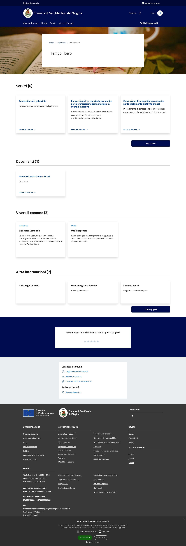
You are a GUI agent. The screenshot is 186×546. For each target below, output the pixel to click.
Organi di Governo (30, 433)
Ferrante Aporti (131, 285)
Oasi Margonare (79, 230)
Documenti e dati (30, 459)
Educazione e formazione (103, 433)
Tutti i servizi (150, 143)
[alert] (93, 531)
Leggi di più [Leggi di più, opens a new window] (121, 527)
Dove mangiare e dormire (84, 285)
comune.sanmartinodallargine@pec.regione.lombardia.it (46, 508)
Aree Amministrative (31, 438)
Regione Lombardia (31, 3)
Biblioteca (23, 226)
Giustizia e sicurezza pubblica (105, 438)
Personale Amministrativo (33, 455)
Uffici (25, 442)
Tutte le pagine (151, 309)
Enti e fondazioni (30, 446)
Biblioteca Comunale (29, 230)
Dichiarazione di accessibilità (104, 492)
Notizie (131, 433)
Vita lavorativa (64, 442)
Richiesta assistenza (66, 488)
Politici (26, 450)
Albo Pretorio (98, 479)
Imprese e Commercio (67, 446)
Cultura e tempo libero (67, 438)
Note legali (97, 488)
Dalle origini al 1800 (29, 285)
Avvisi (131, 442)
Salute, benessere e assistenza (105, 450)
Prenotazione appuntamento (69, 475)
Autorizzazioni (99, 455)
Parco (73, 226)
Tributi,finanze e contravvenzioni (106, 442)
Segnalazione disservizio (68, 479)
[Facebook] (138, 13)
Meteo (131, 462)
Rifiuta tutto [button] (101, 537)
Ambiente (97, 446)
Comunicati (133, 438)
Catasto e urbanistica (66, 454)
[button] (88, 531)
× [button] (184, 519)
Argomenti (62, 42)
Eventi (131, 458)
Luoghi (131, 454)
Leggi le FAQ (63, 483)
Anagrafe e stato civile (67, 433)
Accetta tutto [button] (85, 537)
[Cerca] (160, 13)
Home (51, 42)
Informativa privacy (101, 483)
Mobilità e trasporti (66, 461)
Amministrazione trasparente (105, 475)
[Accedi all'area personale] (151, 3)
